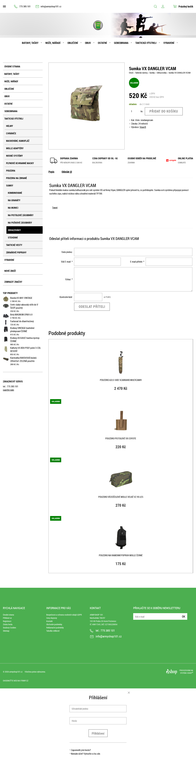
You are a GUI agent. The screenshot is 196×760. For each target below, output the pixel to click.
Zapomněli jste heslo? (81, 750)
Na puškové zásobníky (20, 222)
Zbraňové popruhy (16, 252)
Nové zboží (10, 270)
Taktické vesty (14, 245)
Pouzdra (10, 170)
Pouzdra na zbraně (16, 178)
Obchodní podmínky (54, 624)
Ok (183, 616)
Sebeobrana (121, 43)
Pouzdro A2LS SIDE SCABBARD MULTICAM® (121, 380)
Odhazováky (14, 230)
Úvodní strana (12, 66)
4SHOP (190, 673)
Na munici (13, 207)
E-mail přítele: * (137, 261)
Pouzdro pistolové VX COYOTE (120, 438)
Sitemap (6, 630)
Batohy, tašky (30, 43)
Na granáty (14, 200)
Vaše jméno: (67, 252)
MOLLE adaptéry (15, 148)
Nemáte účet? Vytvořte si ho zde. (86, 753)
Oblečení (72, 43)
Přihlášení (98, 733)
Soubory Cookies (9, 627)
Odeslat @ (67, 171)
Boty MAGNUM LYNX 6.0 (21, 314)
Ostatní (102, 43)
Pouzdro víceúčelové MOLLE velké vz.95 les (120, 496)
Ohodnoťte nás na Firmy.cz (15, 680)
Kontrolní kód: (66, 297)
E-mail (135, 614)
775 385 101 (25, 6)
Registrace (7, 621)
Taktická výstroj (145, 43)
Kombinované (15, 192)
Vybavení (168, 43)
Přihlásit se (7, 618)
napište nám (8, 390)
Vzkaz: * (69, 279)
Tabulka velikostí (52, 630)
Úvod (131, 72)
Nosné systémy (14, 155)
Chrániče (11, 133)
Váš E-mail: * (67, 261)
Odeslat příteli (92, 306)
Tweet (55, 207)
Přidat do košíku (163, 111)
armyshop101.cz (15, 671)
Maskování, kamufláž (17, 140)
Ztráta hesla (7, 624)
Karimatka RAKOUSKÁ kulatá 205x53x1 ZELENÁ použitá (23, 359)
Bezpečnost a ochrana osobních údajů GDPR (64, 614)
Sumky (9, 185)
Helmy (9, 126)
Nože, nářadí (52, 43)
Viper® (143, 127)
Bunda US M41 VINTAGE (21, 298)
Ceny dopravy (51, 618)
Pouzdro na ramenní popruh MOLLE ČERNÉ (121, 555)
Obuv (88, 43)
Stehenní (13, 237)
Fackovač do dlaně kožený (22, 321)
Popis (51, 171)
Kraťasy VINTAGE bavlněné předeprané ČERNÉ (22, 329)
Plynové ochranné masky (20, 163)
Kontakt (49, 621)
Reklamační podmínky (55, 627)
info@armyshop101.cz (51, 6)
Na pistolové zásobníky (20, 215)
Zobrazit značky (13, 281)
